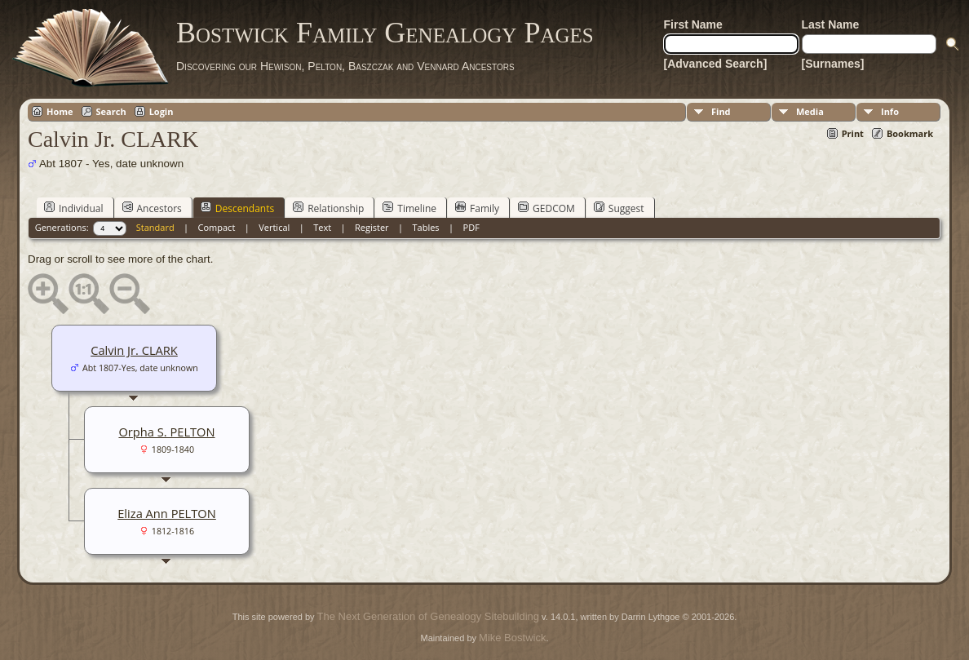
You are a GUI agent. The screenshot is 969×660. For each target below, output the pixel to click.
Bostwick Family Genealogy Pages (385, 32)
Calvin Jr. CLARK (134, 350)
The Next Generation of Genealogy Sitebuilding (428, 616)
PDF (471, 227)
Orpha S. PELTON (166, 431)
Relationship (328, 208)
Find (721, 111)
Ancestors (152, 208)
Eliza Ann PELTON (166, 513)
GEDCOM (546, 208)
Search (111, 111)
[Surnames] (833, 63)
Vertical (274, 227)
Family (477, 208)
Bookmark (910, 133)
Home (59, 111)
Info (890, 111)
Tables (426, 227)
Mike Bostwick (512, 637)
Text (322, 227)
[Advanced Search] (716, 63)
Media (810, 111)
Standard (155, 227)
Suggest (619, 208)
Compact (217, 227)
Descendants (237, 208)
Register (372, 227)
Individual (74, 208)
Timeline (409, 208)
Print (853, 133)
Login (161, 111)
